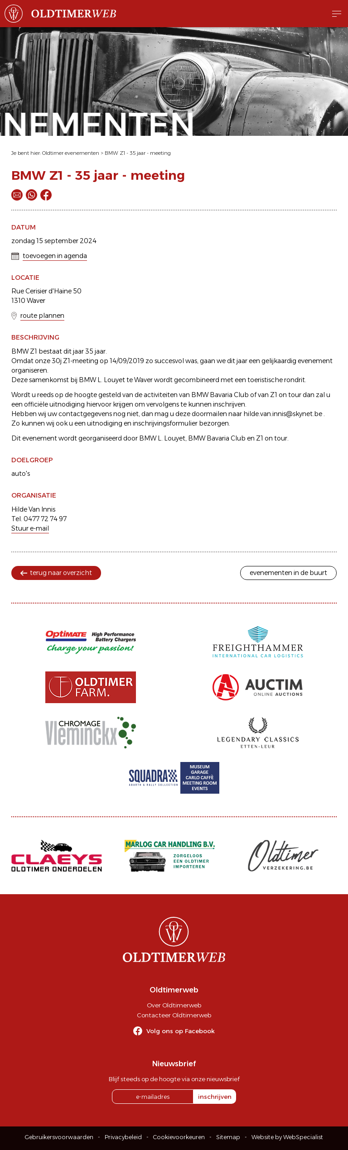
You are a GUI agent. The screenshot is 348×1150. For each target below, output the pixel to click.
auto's (20, 474)
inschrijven (215, 1096)
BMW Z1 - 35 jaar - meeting (138, 153)
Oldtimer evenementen (70, 153)
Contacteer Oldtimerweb (174, 1015)
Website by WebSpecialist (287, 1137)
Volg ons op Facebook (180, 1031)
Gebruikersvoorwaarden (59, 1137)
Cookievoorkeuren (179, 1137)
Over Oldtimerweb (174, 1005)
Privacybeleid (123, 1137)
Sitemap (228, 1137)
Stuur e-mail (30, 528)
